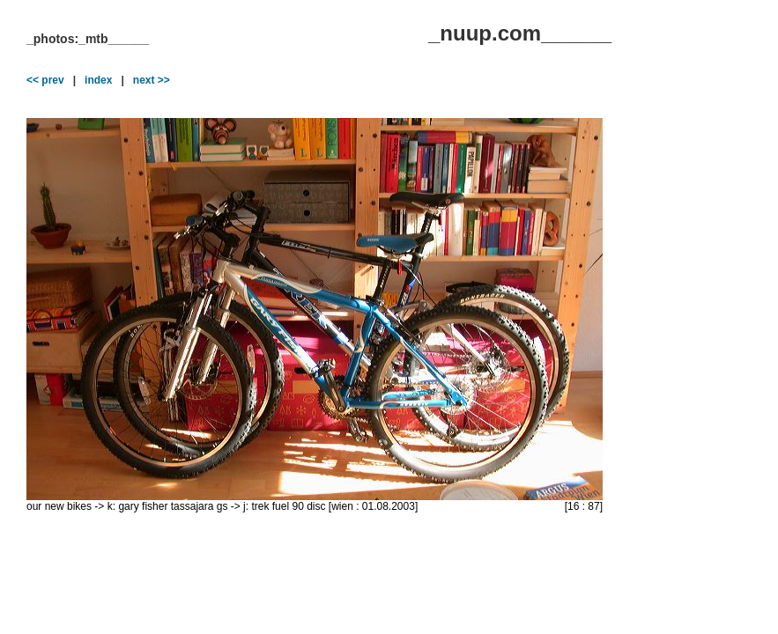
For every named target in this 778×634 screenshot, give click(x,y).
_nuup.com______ (519, 33)
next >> (151, 80)
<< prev (45, 80)
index (98, 80)
